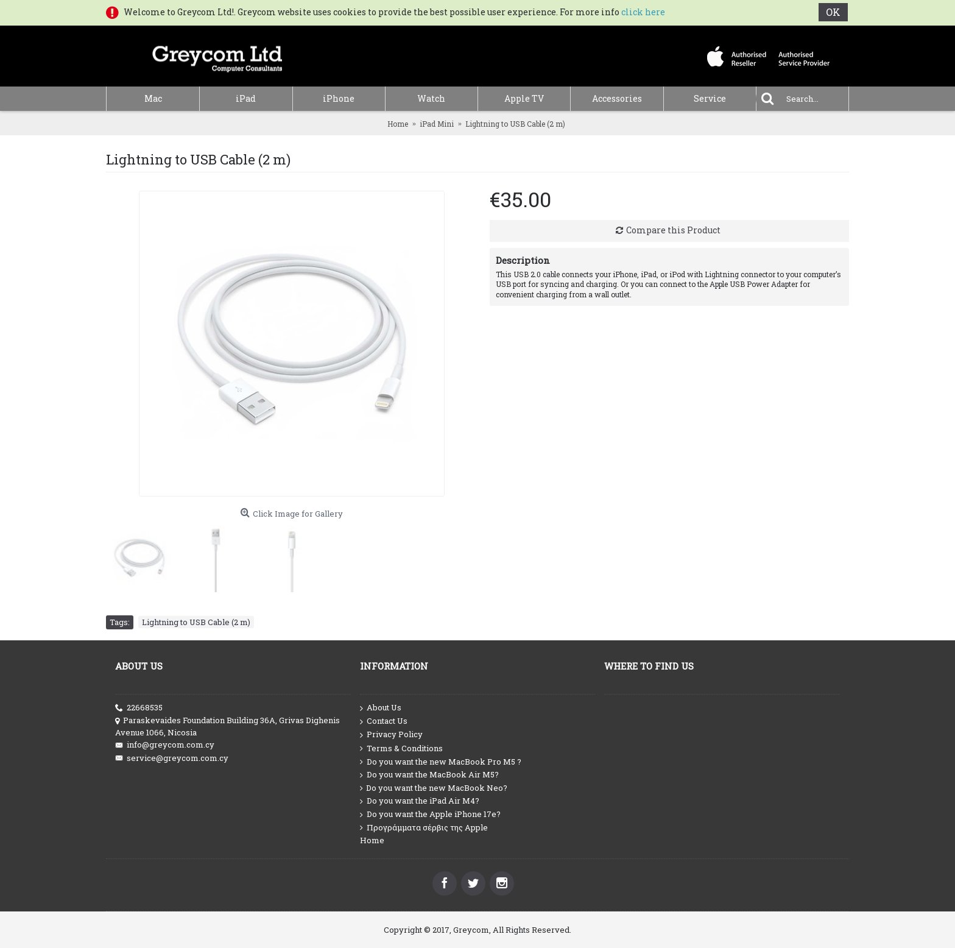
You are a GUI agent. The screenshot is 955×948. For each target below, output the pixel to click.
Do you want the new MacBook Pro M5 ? (440, 762)
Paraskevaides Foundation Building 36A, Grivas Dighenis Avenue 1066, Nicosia (227, 726)
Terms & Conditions (401, 748)
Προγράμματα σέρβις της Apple (424, 827)
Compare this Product (673, 230)
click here (643, 12)
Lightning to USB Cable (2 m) (196, 622)
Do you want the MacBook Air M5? (429, 774)
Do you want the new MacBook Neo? (433, 788)
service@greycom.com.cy (171, 758)
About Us (380, 708)
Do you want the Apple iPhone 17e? (430, 814)
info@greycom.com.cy (164, 745)
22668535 (139, 707)
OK (834, 11)
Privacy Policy (391, 735)
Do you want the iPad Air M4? (419, 801)
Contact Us (383, 721)
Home (372, 840)
